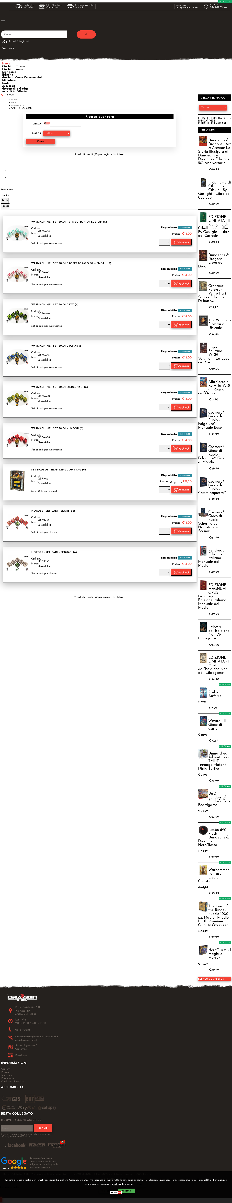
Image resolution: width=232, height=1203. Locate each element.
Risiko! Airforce (214, 694)
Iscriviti (43, 1128)
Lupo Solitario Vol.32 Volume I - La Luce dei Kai (213, 355)
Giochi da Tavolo (13, 66)
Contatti (5, 1069)
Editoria (7, 74)
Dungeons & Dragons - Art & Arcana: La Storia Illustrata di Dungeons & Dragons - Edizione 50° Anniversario (214, 152)
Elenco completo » (211, 979)
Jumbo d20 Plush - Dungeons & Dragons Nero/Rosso (213, 837)
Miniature (9, 80)
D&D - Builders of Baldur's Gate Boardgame (214, 799)
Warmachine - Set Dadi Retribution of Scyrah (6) (69, 222)
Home (6, 63)
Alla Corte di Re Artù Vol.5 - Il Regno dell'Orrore (214, 387)
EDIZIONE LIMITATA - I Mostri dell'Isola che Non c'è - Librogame (213, 665)
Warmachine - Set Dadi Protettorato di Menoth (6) (71, 263)
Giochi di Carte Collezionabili (22, 77)
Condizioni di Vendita (12, 1081)
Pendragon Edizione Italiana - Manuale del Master (212, 558)
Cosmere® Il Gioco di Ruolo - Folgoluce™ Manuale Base (212, 420)
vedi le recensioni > (40, 1167)
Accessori (8, 86)
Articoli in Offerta (14, 91)
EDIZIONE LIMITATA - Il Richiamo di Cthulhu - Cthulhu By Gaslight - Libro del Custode (214, 226)
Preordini (208, 130)
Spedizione (7, 1075)
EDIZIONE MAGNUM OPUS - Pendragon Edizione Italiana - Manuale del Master (213, 596)
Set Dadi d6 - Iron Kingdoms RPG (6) (58, 470)
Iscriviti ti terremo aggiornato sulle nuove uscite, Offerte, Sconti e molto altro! (26, 1135)
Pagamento (7, 1078)
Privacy (141, 1184)
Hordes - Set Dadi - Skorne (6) (54, 511)
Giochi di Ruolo (12, 69)
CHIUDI (116, 1195)
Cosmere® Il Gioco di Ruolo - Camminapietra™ (212, 487)
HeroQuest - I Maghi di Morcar (219, 954)
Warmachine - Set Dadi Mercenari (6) (59, 387)
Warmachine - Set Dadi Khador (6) (57, 428)
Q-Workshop (44, 236)
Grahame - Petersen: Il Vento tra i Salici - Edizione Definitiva (212, 293)
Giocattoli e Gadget (16, 88)
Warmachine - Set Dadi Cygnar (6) (56, 346)
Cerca (37, 124)
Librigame (9, 72)
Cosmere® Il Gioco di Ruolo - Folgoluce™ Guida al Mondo (213, 454)
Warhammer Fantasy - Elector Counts (213, 875)
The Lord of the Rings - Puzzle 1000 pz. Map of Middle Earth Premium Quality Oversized (213, 916)
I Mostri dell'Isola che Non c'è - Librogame (214, 632)
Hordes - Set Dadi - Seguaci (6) (54, 552)
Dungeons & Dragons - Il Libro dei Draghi (213, 260)
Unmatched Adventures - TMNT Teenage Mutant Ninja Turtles (213, 761)
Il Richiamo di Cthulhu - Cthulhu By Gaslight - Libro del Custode (214, 190)
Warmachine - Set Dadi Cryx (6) (54, 304)
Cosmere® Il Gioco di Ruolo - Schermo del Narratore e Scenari (212, 521)
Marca (36, 133)
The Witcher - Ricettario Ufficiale (219, 324)
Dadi (5, 83)
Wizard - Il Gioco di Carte (217, 725)
